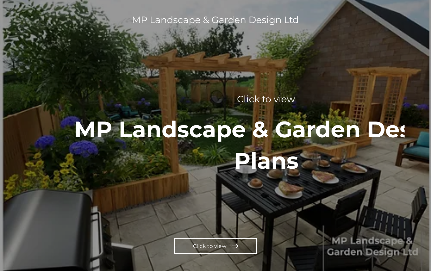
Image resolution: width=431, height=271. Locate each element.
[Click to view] (215, 246)
